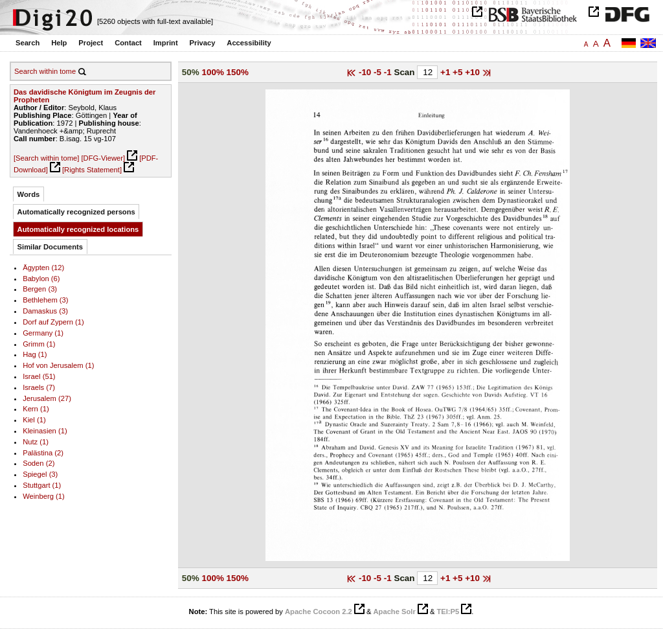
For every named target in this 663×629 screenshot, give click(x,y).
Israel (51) (39, 376)
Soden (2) (38, 463)
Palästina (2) (43, 453)
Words (28, 194)
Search (27, 43)
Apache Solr (395, 611)
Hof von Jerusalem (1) (58, 365)
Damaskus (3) (45, 311)
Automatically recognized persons (76, 212)
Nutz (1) (36, 442)
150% (238, 72)
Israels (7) (39, 387)
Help (59, 43)
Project (90, 43)
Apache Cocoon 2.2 (318, 611)
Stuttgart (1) (42, 485)
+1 (446, 72)
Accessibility (249, 43)
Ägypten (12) (43, 267)
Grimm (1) (39, 344)
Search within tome (45, 71)
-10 (366, 72)
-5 (379, 72)
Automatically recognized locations (78, 229)
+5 (459, 72)
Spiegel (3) (40, 474)
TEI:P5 (447, 611)
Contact (128, 43)
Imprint (165, 43)
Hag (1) (35, 354)
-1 (389, 72)
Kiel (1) (34, 420)
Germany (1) (43, 333)
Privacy (203, 43)
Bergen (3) (40, 289)
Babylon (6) (41, 278)
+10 (473, 72)
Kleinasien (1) (45, 431)
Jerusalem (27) (47, 398)
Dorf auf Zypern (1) (53, 322)
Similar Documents (50, 247)
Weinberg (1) (44, 496)
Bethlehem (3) (45, 300)
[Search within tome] (46, 158)
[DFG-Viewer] (103, 158)
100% (212, 72)
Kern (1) (36, 409)
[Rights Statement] (92, 170)
